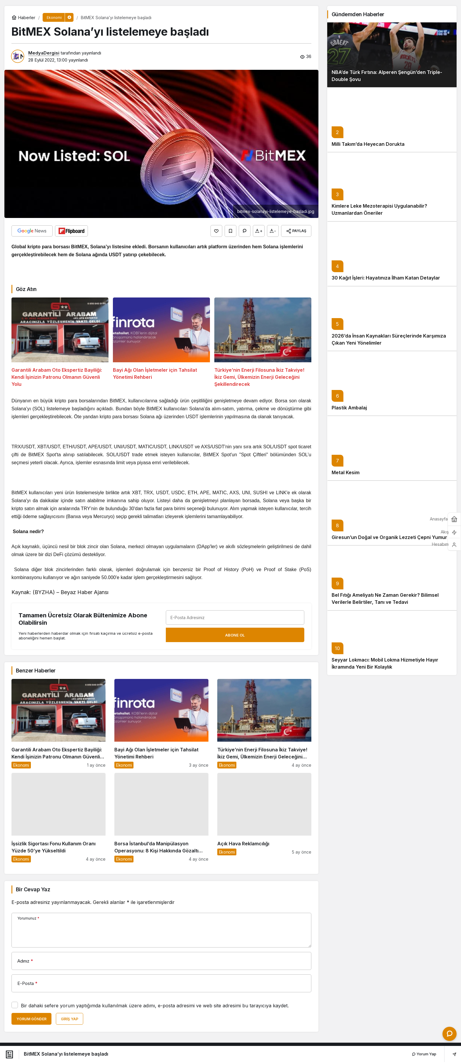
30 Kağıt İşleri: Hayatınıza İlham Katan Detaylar (386, 287)
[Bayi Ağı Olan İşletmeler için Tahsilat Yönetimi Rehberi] (161, 342)
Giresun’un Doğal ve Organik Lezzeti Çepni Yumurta (392, 546)
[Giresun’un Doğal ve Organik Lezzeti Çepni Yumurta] (392, 521)
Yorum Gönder (31, 1019)
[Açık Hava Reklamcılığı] (264, 817)
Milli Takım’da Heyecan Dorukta (368, 153)
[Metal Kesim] (392, 456)
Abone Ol (235, 635)
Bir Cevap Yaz (33, 889)
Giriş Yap (69, 1019)
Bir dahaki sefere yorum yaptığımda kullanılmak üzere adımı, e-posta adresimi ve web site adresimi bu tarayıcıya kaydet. (155, 1006)
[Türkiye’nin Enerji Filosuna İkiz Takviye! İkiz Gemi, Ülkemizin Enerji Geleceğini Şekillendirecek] (262, 342)
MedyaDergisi (43, 53)
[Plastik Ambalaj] (392, 392)
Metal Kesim (346, 481)
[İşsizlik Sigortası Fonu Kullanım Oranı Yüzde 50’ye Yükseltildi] (58, 817)
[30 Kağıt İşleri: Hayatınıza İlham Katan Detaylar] (392, 262)
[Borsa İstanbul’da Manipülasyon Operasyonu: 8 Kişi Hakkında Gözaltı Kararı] (161, 817)
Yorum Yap (424, 1054)
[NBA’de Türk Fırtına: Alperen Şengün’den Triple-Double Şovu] (392, 63)
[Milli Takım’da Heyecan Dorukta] (392, 128)
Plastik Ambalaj (349, 416)
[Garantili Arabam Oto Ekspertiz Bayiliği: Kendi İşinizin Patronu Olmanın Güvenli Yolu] (59, 342)
